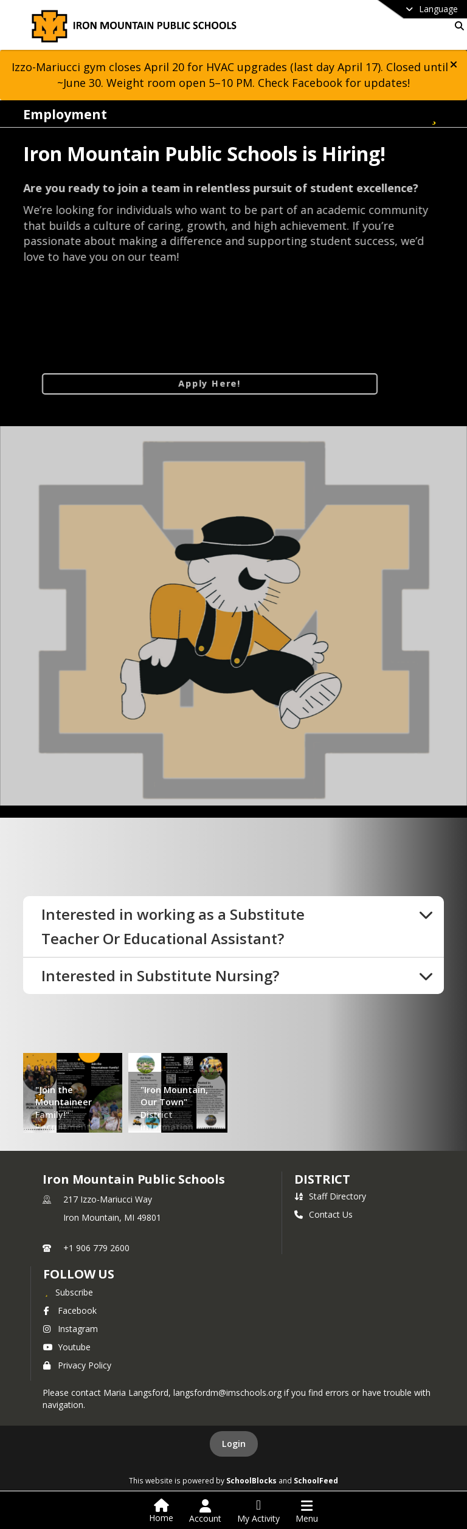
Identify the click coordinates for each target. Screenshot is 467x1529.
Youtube (67, 1347)
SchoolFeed (316, 1480)
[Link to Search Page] (457, 26)
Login (234, 1443)
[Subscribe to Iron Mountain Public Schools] (68, 1292)
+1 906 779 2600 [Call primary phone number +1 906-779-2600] (96, 1248)
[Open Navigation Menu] (307, 1511)
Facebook (70, 1310)
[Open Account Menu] (205, 1511)
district (322, 1179)
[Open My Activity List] (258, 1511)
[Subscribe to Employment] (434, 114)
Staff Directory (330, 1196)
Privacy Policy (77, 1365)
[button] (453, 64)
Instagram (70, 1328)
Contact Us (323, 1214)
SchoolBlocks (251, 1480)
